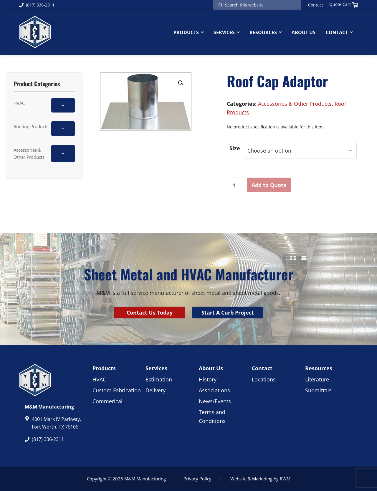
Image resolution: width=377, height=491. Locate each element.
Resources (318, 368)
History (207, 379)
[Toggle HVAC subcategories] (63, 105)
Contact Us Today (150, 312)
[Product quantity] (236, 185)
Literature (317, 379)
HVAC (19, 103)
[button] (181, 83)
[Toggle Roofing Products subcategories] (63, 128)
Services (156, 368)
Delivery (155, 390)
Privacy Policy (197, 479)
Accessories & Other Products (29, 153)
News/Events (215, 401)
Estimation (158, 379)
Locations (264, 379)
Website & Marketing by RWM (260, 479)
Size (234, 148)
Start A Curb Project (227, 312)
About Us (211, 368)
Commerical (107, 401)
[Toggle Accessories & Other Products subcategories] (63, 153)
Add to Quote (269, 185)
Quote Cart (343, 4)
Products (104, 368)
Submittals (318, 390)
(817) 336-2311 (36, 5)
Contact (315, 5)
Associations (214, 390)
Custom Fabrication (116, 390)
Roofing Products (31, 126)
